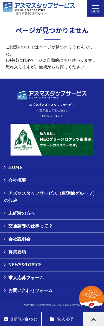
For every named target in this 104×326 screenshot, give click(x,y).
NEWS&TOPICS (25, 264)
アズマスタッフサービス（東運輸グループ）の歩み (50, 197)
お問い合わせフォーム (30, 290)
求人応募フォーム (26, 277)
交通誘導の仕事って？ (30, 226)
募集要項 (17, 252)
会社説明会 (19, 239)
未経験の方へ (21, 213)
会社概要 (17, 180)
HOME (15, 167)
